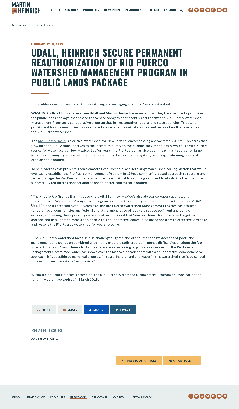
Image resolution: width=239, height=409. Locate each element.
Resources (133, 10)
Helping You (36, 396)
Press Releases (42, 25)
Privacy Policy (142, 396)
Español (170, 10)
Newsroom (112, 10)
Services (71, 10)
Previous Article (142, 361)
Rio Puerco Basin (52, 141)
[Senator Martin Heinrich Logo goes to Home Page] (28, 8)
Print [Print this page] (44, 309)
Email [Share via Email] (70, 309)
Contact (152, 10)
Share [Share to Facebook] (96, 309)
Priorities (91, 10)
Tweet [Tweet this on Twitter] (123, 309)
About (55, 10)
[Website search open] (181, 10)
